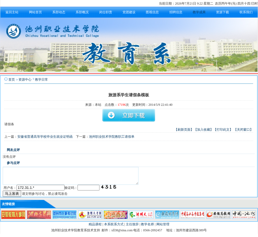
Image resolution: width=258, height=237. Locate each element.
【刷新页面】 (184, 129)
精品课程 (95, 227)
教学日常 (41, 79)
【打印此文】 (223, 129)
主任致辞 (132, 227)
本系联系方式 (114, 227)
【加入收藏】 (203, 129)
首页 (11, 79)
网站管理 (162, 227)
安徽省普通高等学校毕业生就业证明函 (45, 137)
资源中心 (24, 79)
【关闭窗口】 (243, 129)
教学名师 (147, 227)
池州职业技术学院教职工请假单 (111, 137)
